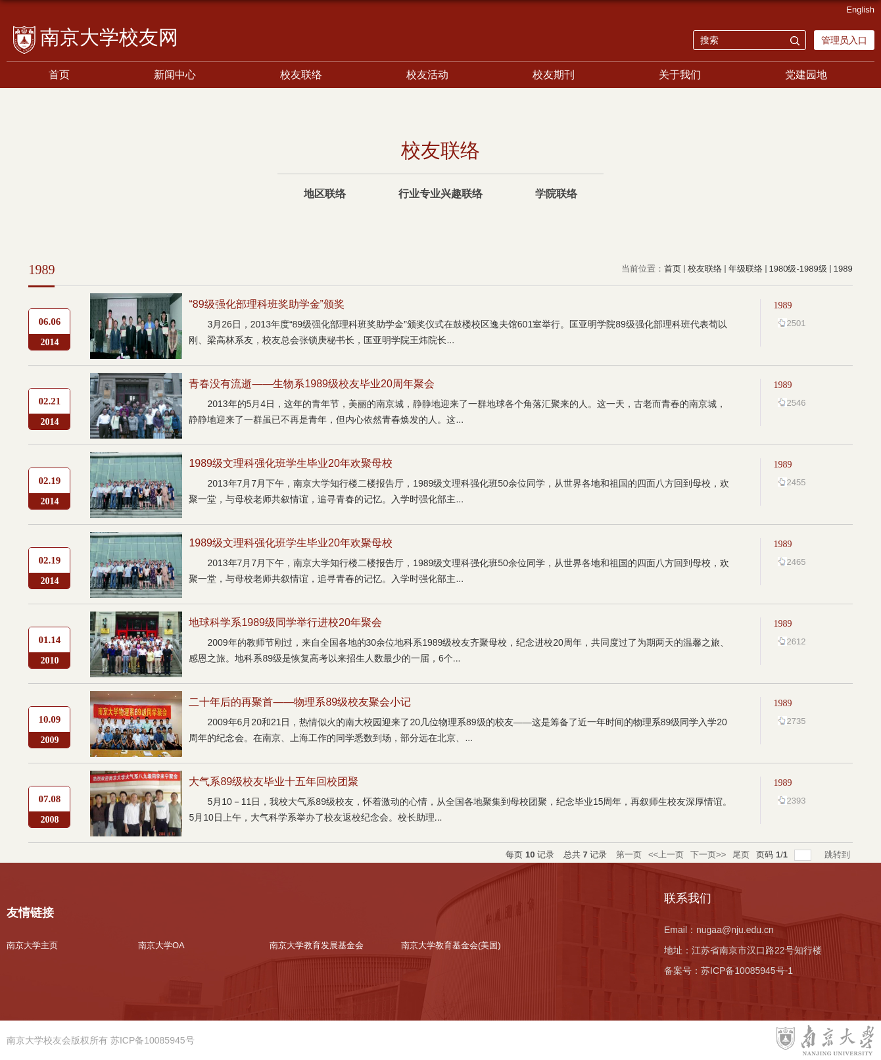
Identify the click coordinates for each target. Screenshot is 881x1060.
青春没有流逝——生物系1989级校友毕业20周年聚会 (311, 383)
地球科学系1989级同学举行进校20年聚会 (285, 622)
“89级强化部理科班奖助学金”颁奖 (266, 304)
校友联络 (301, 74)
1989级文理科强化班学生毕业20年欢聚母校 (290, 463)
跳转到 (838, 854)
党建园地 (806, 74)
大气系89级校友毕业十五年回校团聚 (273, 781)
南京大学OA (161, 945)
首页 (59, 74)
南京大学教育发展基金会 (317, 945)
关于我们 (680, 74)
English (860, 9)
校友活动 (427, 74)
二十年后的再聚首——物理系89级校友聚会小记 (300, 702)
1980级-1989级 (798, 269)
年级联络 (745, 269)
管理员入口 (844, 40)
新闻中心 (175, 74)
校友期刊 (554, 74)
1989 (843, 269)
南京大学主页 (32, 945)
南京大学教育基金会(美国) (451, 945)
